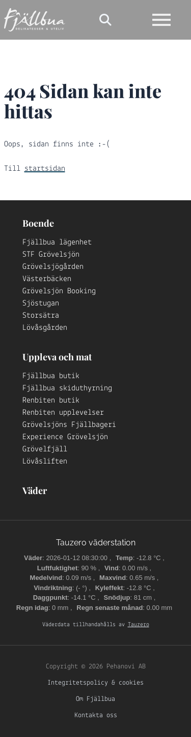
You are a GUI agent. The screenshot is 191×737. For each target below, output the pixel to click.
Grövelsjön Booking (59, 291)
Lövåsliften (44, 461)
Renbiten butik (50, 400)
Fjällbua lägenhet (57, 242)
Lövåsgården (44, 328)
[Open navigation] (161, 20)
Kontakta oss (95, 715)
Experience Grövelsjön (65, 437)
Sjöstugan (40, 303)
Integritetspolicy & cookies (95, 683)
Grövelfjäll (44, 449)
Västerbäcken (46, 279)
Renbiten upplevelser (63, 413)
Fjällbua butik (50, 376)
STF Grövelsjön (50, 255)
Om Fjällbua (95, 699)
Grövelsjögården (53, 267)
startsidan (44, 169)
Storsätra (40, 316)
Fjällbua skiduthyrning (67, 388)
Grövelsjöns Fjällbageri (69, 425)
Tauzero (138, 625)
